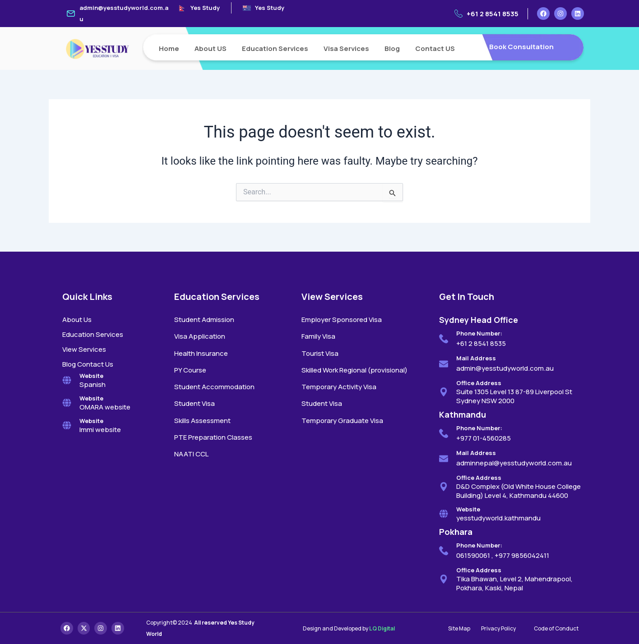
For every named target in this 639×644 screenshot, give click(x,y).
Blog (392, 48)
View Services (84, 349)
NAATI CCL (191, 454)
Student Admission (204, 319)
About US (210, 48)
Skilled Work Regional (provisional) (354, 370)
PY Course (190, 370)
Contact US (435, 48)
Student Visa (194, 403)
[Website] (66, 380)
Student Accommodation (214, 386)
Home (169, 48)
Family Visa (318, 336)
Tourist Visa (319, 353)
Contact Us (95, 364)
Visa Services (346, 48)
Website (91, 376)
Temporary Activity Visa (338, 386)
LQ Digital (382, 628)
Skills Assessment (202, 420)
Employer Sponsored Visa (341, 319)
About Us (77, 319)
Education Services (275, 48)
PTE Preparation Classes (213, 437)
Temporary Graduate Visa (342, 420)
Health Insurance (201, 353)
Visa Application (199, 336)
